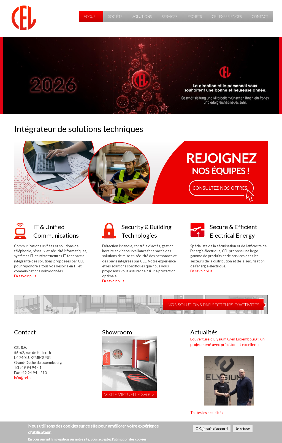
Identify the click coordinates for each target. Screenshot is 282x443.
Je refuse (242, 428)
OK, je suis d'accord (212, 428)
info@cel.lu (22, 377)
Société (115, 16)
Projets (195, 16)
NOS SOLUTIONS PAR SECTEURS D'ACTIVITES (213, 304)
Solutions (142, 16)
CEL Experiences (227, 16)
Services (169, 16)
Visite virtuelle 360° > (129, 394)
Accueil (91, 16)
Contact (260, 16)
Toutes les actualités (206, 412)
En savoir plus (25, 276)
